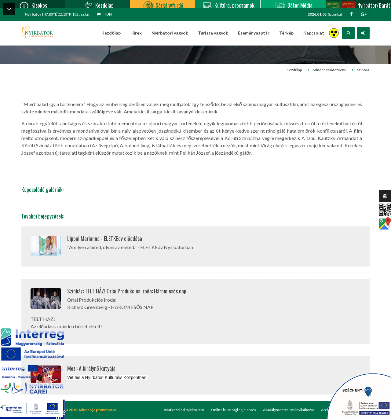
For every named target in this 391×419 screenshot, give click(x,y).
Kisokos (32, 4)
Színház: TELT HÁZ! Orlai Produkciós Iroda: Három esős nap (126, 291)
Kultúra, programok (227, 4)
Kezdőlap (98, 4)
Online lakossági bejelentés (233, 409)
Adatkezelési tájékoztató (184, 409)
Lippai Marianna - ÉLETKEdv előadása (104, 238)
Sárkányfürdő (162, 4)
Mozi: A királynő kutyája (91, 368)
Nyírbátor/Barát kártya (358, 4)
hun (104, 14)
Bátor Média (293, 4)
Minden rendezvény (329, 70)
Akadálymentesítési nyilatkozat (288, 409)
